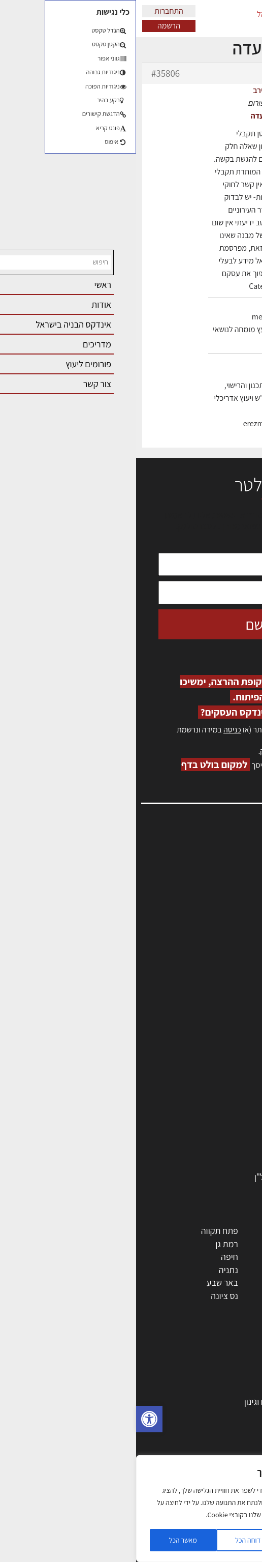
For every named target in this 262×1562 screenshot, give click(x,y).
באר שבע (86, 1282)
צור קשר (237, 937)
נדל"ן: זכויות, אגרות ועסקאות (197, 1453)
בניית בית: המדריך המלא (203, 1388)
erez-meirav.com (162, 436)
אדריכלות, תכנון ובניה (214, 860)
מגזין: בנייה (232, 959)
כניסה (96, 729)
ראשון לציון (228, 1244)
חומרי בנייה (227, 1415)
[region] (111, 1508)
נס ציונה (88, 1296)
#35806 (29, 73)
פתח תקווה (83, 1230)
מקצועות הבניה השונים (207, 1099)
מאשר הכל (47, 1540)
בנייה (237, 1375)
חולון (238, 1256)
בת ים (236, 1296)
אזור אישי (235, 904)
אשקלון (162, 1296)
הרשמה (32, 25)
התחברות (32, 11)
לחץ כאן (193, 751)
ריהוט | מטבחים (219, 1125)
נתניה (92, 1270)
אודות (241, 948)
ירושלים (161, 1230)
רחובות (162, 1244)
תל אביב (231, 1230)
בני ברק (161, 1282)
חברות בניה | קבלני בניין (206, 1086)
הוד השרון (229, 1282)
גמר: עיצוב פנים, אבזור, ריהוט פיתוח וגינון (177, 1401)
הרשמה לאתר (227, 915)
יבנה (166, 1309)
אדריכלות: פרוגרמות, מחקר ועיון (192, 1362)
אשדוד (234, 1270)
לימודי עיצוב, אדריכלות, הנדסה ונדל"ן (182, 1177)
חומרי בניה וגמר (219, 1111)
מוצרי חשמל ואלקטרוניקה (202, 1138)
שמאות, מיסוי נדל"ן (218, 871)
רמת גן (90, 1244)
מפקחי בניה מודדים (212, 1073)
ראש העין (230, 1309)
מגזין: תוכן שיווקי (223, 970)
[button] (13, 1419)
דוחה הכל (111, 1540)
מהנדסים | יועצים (217, 1060)
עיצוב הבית (227, 1466)
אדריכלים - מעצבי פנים (207, 1046)
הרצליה (161, 1256)
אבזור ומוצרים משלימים (206, 1164)
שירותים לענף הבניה (211, 1151)
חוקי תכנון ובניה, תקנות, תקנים (194, 1427)
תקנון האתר (231, 981)
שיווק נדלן (229, 1506)
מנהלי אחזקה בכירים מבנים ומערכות (189, 893)
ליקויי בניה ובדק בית (212, 1441)
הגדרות (176, 1540)
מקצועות (231, 1034)
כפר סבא (158, 1270)
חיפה (93, 1256)
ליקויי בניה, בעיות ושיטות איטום (199, 882)
